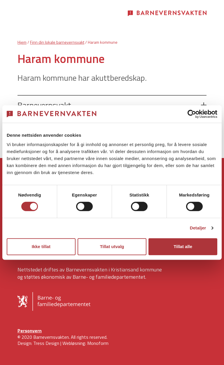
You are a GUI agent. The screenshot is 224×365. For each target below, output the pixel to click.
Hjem (22, 42)
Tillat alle (183, 246)
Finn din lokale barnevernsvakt (57, 42)
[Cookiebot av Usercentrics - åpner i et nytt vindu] (191, 114)
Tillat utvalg (112, 246)
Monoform (97, 343)
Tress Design (46, 343)
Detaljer (198, 227)
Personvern (30, 330)
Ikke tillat (41, 246)
